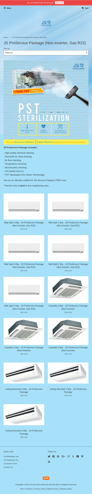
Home (6, 37)
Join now (59, 3)
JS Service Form (10, 464)
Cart (84, 8)
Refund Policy (52, 489)
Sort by (7, 48)
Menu (7, 8)
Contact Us (8, 467)
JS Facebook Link (11, 460)
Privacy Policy (40, 489)
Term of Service (26, 489)
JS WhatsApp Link (11, 456)
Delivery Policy (66, 489)
